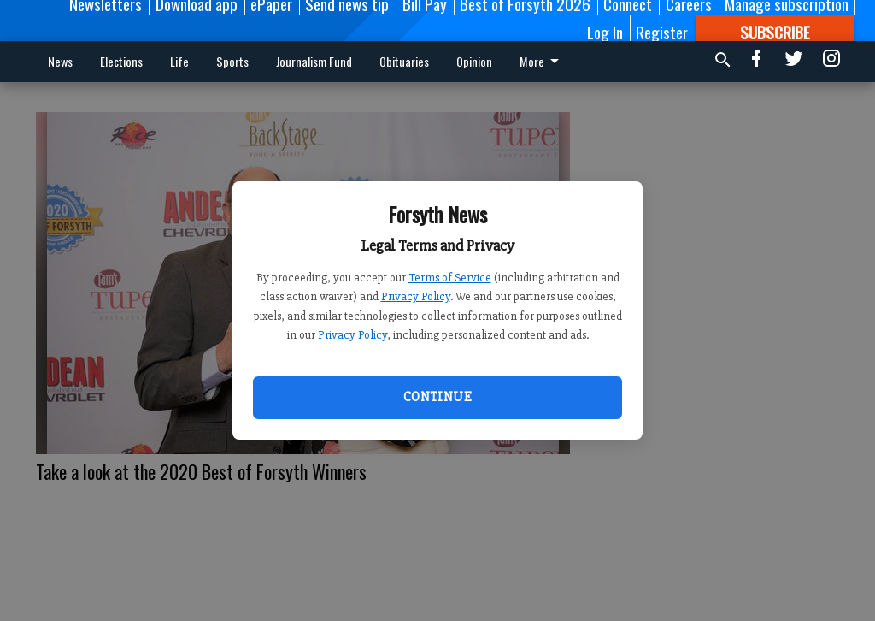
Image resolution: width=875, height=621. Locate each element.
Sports (232, 61)
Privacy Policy (415, 296)
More (542, 61)
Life (179, 61)
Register (662, 32)
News (60, 61)
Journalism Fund (314, 61)
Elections (121, 61)
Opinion (474, 61)
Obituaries (404, 61)
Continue (437, 396)
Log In (605, 32)
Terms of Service (449, 277)
